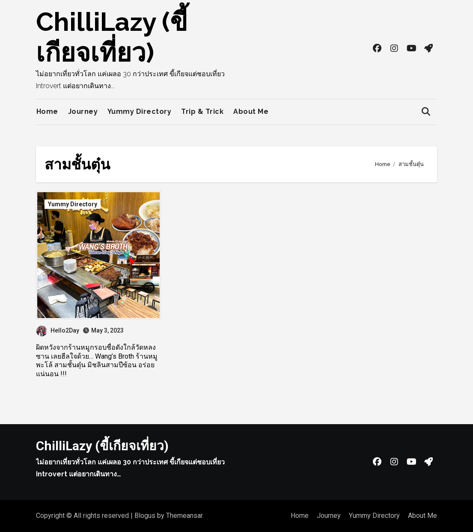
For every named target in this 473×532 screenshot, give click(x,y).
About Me (250, 111)
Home (47, 111)
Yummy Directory (139, 111)
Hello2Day (57, 330)
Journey (83, 111)
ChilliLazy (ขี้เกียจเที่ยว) (102, 445)
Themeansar (184, 515)
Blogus (144, 515)
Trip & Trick (202, 111)
